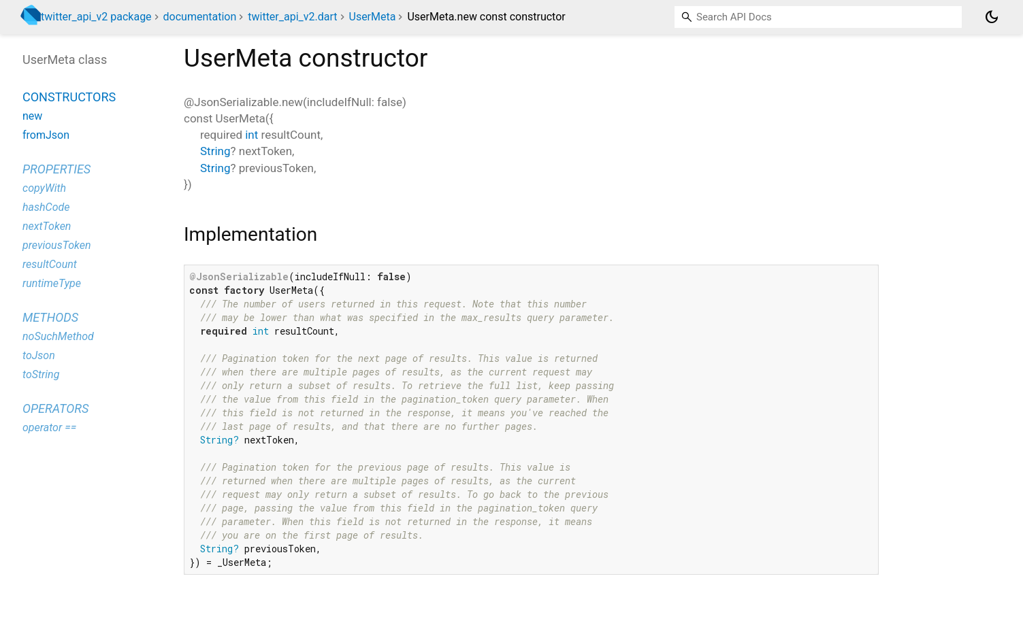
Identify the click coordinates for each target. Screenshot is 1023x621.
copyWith (44, 188)
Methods (50, 317)
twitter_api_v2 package (96, 16)
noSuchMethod (58, 336)
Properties (56, 169)
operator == (49, 427)
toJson (38, 355)
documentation (200, 16)
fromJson (45, 135)
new (32, 116)
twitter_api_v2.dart (292, 16)
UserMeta (372, 16)
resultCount (49, 264)
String (215, 151)
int (251, 134)
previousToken (56, 245)
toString (40, 374)
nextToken (46, 226)
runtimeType (51, 283)
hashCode (45, 207)
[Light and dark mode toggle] (992, 17)
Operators (55, 408)
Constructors (69, 97)
